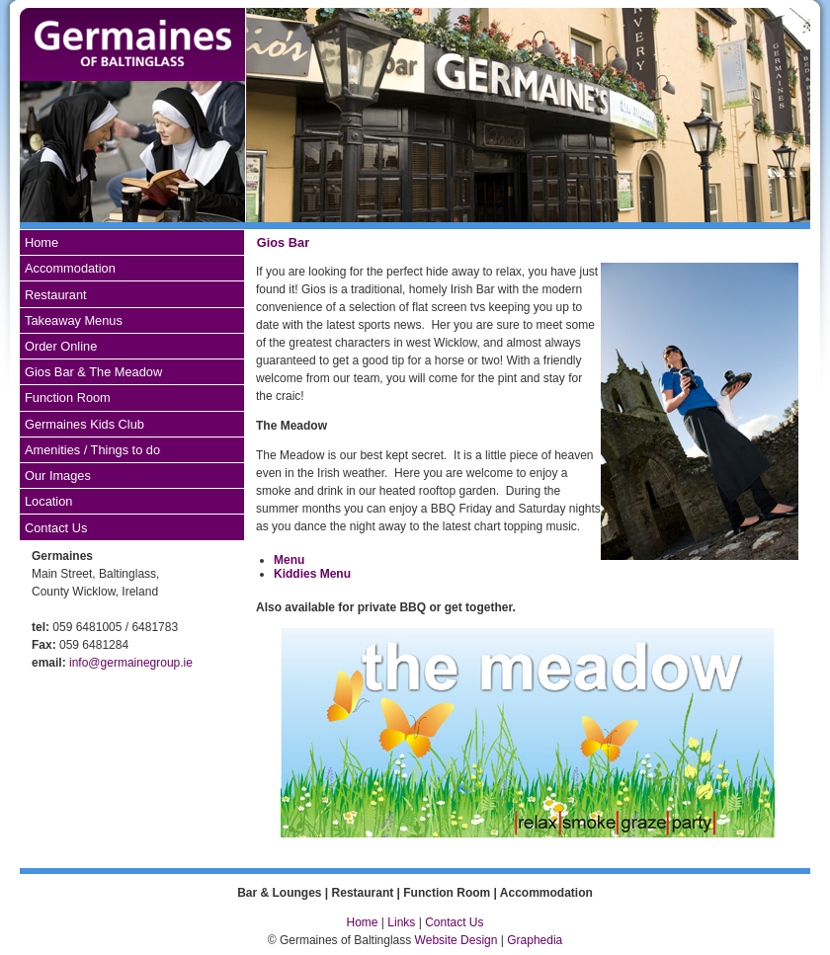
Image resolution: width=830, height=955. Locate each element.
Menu (289, 560)
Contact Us (56, 527)
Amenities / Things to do (92, 449)
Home (41, 242)
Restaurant (56, 294)
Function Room (68, 397)
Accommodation (70, 268)
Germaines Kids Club (84, 424)
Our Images (58, 475)
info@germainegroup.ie (131, 663)
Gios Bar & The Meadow (93, 371)
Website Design (456, 940)
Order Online (61, 346)
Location (48, 501)
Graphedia (534, 940)
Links (402, 922)
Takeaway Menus (74, 320)
